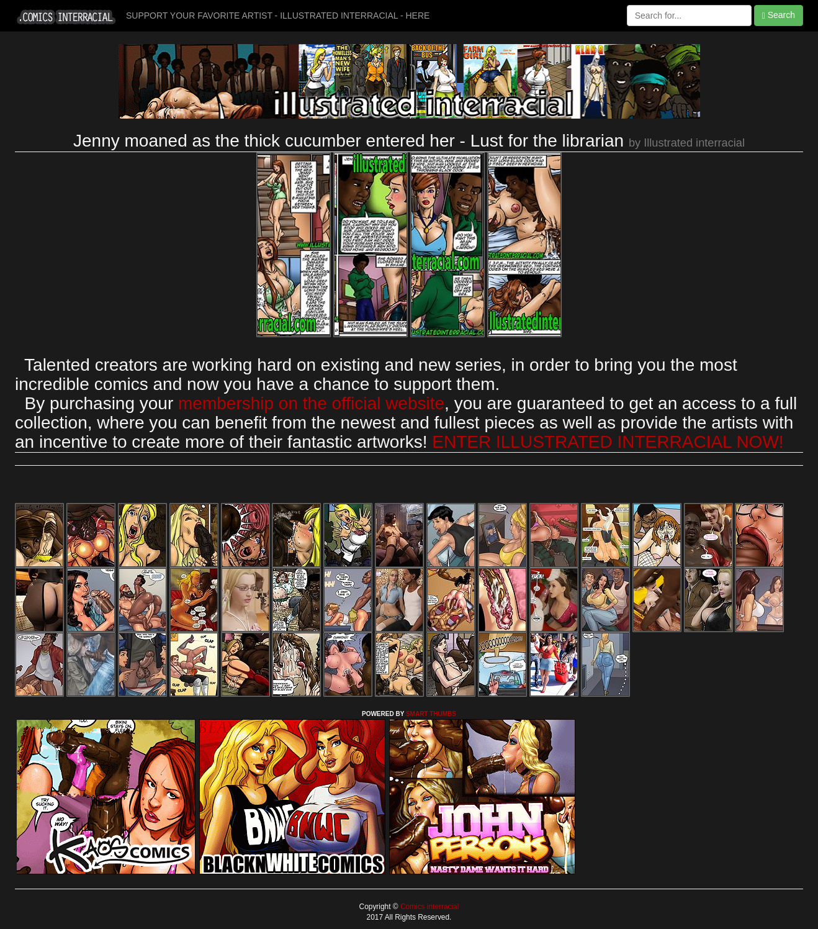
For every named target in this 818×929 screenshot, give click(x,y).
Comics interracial (428, 906)
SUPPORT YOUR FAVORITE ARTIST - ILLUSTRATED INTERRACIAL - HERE (277, 15)
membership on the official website (311, 403)
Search (778, 15)
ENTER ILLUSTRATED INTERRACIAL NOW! (607, 441)
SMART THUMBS (431, 713)
